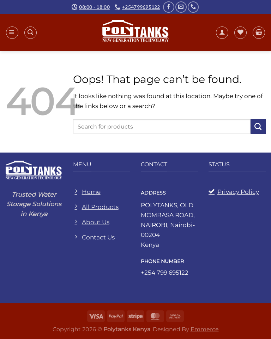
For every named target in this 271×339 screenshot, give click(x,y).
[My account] (222, 32)
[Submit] (258, 126)
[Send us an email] (181, 7)
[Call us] (193, 7)
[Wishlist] (240, 32)
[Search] (30, 32)
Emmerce (205, 329)
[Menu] (12, 32)
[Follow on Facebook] (168, 7)
